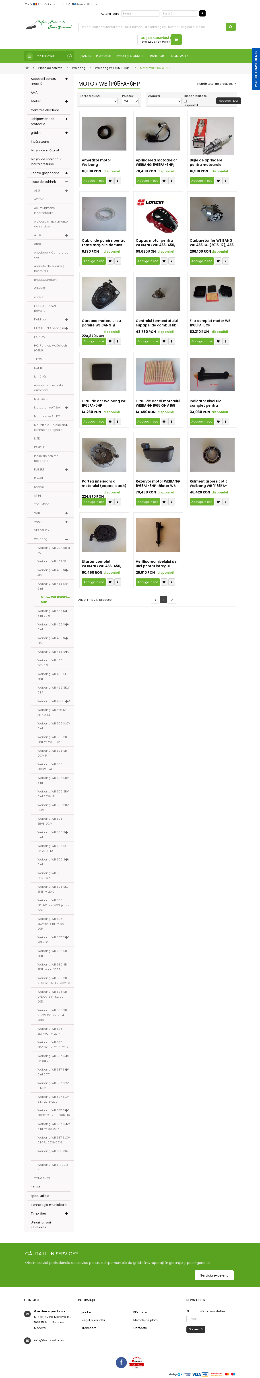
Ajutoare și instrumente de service (51, 224)
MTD (37, 439)
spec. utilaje (40, 1196)
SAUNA (36, 1187)
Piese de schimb (43, 182)
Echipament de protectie (43, 122)
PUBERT (39, 470)
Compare (117, 181)
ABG (37, 191)
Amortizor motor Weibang (96, 163)
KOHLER (39, 368)
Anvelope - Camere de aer (51, 255)
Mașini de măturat (45, 151)
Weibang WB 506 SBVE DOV (49, 821)
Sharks (39, 487)
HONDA (39, 337)
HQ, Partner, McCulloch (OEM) (50, 348)
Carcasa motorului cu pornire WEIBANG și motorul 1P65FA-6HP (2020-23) (101, 323)
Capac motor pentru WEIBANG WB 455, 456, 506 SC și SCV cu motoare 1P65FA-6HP (155, 243)
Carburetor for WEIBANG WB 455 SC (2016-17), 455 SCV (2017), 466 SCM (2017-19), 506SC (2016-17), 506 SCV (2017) (212, 243)
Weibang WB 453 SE (51, 561)
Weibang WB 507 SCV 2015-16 (53, 940)
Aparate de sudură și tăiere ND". (49, 268)
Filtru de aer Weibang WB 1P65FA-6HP (104, 403)
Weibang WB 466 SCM (53, 701)
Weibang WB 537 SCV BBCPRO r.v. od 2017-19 (53, 1113)
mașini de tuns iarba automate (49, 387)
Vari (37, 513)
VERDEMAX (41, 530)
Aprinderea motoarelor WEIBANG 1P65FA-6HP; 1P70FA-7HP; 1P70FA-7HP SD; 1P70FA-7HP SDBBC (157, 163)
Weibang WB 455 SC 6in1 (52, 586)
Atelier (36, 101)
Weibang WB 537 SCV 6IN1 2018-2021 (53, 1099)
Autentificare (110, 13)
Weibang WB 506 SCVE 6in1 (49, 875)
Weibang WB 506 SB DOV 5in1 (52, 753)
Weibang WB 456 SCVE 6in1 (49, 663)
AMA (34, 93)
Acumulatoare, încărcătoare (44, 210)
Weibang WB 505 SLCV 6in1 (53, 726)
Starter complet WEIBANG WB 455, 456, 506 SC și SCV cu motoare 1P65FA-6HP (101, 564)
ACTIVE (39, 199)
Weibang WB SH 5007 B (52, 1153)
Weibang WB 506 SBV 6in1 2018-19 (53, 794)
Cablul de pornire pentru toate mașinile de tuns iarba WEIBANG (104, 243)
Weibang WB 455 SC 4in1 (52, 572)
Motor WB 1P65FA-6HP (55, 599)
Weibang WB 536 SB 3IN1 (52, 953)
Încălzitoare (40, 142)
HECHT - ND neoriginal (50, 328)
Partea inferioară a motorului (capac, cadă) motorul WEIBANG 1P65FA (104, 484)
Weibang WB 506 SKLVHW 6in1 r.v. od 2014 (50, 924)
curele (38, 297)
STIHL (37, 496)
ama (37, 244)
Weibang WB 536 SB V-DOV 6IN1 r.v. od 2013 (52, 997)
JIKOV (38, 359)
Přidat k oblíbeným (110, 181)
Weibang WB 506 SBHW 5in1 (49, 767)
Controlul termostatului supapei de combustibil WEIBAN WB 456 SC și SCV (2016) (157, 323)
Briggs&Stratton (45, 280)
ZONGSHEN (42, 1178)
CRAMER (40, 289)
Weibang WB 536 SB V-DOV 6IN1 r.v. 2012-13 (53, 980)
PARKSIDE (40, 447)
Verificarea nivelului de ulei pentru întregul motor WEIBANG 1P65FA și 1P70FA (158, 564)
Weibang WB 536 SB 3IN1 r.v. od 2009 (52, 967)
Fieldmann (41, 320)
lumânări (40, 377)
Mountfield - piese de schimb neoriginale (50, 427)
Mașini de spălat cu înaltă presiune (46, 162)
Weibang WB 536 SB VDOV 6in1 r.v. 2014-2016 (52, 1015)
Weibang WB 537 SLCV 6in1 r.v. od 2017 (53, 1126)
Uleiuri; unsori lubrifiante (41, 1225)
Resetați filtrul (228, 101)
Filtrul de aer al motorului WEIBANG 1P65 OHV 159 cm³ (158, 403)
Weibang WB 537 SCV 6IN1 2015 (53, 1085)
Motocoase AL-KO (47, 416)
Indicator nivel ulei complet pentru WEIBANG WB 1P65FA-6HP (212, 403)
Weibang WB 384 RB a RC (53, 550)
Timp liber (38, 1214)
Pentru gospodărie (45, 173)
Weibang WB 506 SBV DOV (53, 807)
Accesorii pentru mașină (43, 81)
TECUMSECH (43, 504)
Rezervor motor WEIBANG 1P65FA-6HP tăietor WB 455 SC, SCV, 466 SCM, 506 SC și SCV (158, 484)
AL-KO (38, 235)
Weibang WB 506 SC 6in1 (52, 835)
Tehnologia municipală (48, 1205)
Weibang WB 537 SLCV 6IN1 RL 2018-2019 (53, 1140)
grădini (36, 133)
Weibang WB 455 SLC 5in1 (52, 640)
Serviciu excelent (214, 1275)
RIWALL (38, 478)
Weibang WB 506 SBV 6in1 (53, 780)
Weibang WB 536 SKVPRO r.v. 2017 (49, 1031)
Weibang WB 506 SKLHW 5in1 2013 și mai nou (53, 905)
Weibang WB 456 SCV (53, 652)
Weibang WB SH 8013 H (52, 1167)
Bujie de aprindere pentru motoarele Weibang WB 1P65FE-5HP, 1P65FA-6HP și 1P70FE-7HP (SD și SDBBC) (212, 163)
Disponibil (191, 105)
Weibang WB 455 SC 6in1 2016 (52, 613)
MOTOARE (41, 399)
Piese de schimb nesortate (46, 458)
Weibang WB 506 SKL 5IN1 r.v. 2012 (52, 889)
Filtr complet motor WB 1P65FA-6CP (210, 323)
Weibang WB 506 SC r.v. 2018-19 (52, 848)
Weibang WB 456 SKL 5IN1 (52, 676)
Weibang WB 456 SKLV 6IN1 (53, 690)
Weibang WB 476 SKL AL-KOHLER (52, 712)
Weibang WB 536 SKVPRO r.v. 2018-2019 (52, 1045)
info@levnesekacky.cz (51, 1340)
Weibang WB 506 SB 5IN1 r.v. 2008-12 (52, 739)
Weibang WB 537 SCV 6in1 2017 (53, 1072)
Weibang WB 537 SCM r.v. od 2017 (53, 1058)
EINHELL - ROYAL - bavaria (46, 308)
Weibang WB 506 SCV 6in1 (53, 862)
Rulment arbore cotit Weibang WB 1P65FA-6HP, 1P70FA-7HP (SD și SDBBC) (210, 484)
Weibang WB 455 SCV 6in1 (53, 627)
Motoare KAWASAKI (47, 408)
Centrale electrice (45, 110)
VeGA (38, 522)
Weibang (40, 539)
